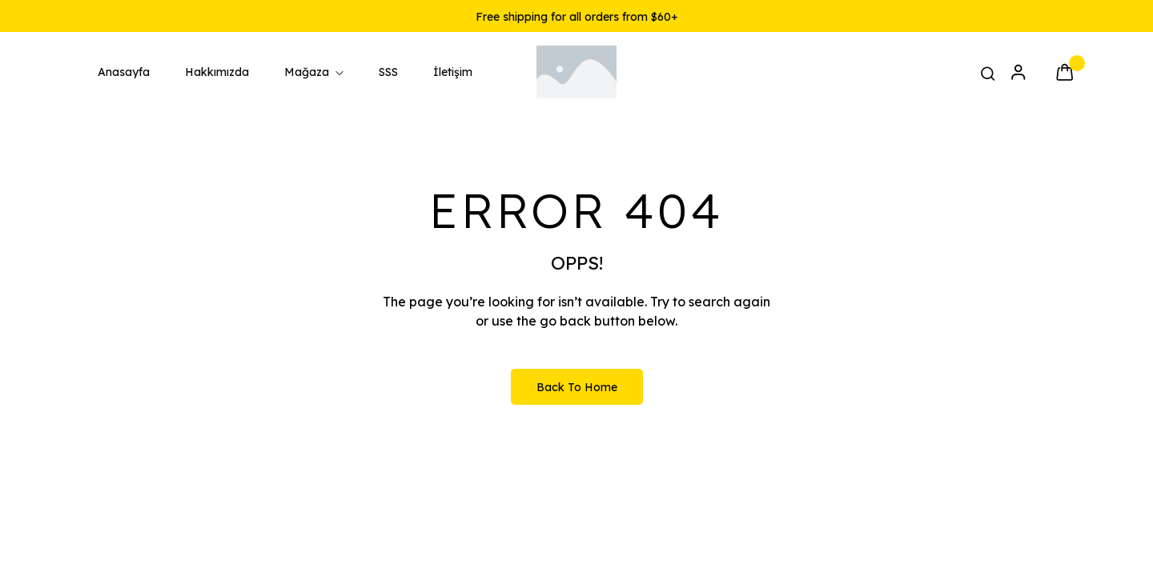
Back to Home (576, 387)
